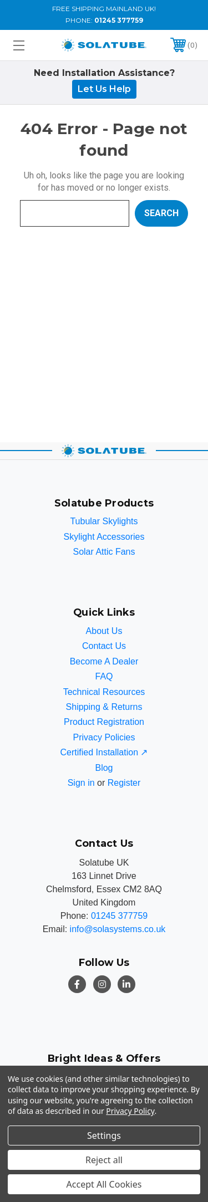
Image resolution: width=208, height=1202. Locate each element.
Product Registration (104, 722)
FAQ (104, 676)
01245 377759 (118, 20)
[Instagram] (102, 984)
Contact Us (104, 646)
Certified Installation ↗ (104, 752)
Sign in (81, 782)
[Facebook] (77, 984)
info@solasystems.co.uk (118, 929)
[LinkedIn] (126, 984)
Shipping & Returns (104, 707)
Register (124, 782)
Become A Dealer (104, 661)
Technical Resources (104, 692)
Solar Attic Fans (104, 551)
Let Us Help (104, 89)
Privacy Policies (104, 737)
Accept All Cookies (104, 1184)
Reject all (104, 1160)
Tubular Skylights (104, 521)
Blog (104, 768)
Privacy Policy (130, 1111)
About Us (104, 631)
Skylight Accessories (104, 536)
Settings (104, 1135)
